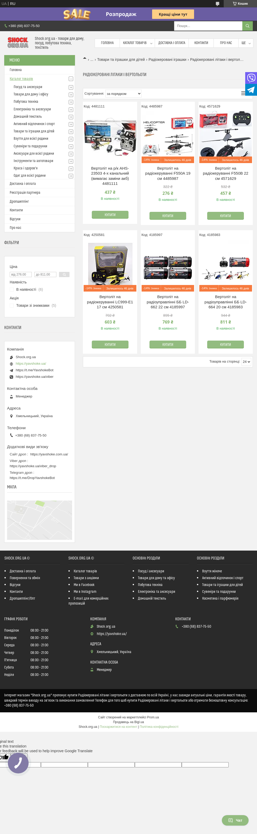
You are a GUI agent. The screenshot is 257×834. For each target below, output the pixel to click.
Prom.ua (153, 717)
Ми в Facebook (84, 585)
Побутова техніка (26, 102)
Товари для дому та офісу (156, 578)
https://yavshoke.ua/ (31, 363)
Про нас (226, 43)
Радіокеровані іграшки (167, 59)
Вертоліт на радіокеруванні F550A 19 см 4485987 (167, 173)
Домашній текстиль (28, 117)
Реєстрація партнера (25, 193)
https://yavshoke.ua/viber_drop (33, 466)
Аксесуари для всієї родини (34, 154)
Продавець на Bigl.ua (128, 722)
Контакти (201, 43)
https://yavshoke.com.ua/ (49, 454)
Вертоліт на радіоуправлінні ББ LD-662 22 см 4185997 (168, 301)
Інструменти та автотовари (33, 161)
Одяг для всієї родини (30, 176)
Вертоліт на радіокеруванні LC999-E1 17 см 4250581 (110, 301)
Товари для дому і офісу (31, 94)
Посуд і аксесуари (151, 571)
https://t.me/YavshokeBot (34, 370)
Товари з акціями (86, 578)
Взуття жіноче (212, 571)
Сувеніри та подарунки (30, 146)
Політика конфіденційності (159, 727)
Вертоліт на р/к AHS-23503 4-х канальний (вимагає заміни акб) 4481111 (110, 176)
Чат (235, 820)
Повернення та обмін (25, 578)
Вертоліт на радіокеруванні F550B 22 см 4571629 (225, 173)
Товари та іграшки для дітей (121, 59)
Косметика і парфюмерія (220, 598)
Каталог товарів (135, 43)
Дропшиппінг (19, 202)
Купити (110, 215)
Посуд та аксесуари (28, 87)
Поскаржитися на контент (118, 727)
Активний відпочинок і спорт (34, 124)
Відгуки (15, 219)
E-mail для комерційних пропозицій (88, 601)
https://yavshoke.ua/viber (34, 377)
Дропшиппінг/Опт (22, 598)
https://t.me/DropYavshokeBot (32, 478)
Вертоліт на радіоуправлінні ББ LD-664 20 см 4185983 (226, 301)
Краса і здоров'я (26, 168)
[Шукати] (247, 26)
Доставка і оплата (171, 43)
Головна (107, 43)
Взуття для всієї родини (31, 139)
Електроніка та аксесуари (32, 109)
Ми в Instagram (85, 592)
